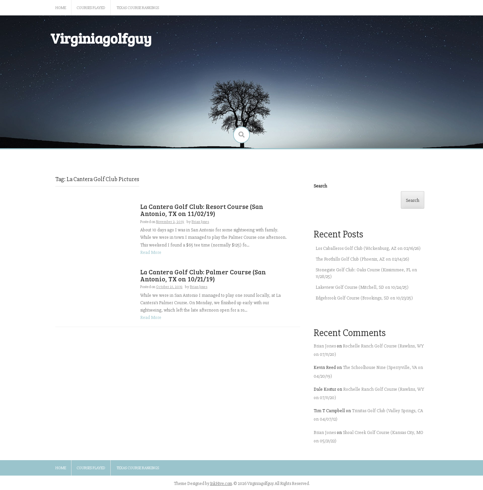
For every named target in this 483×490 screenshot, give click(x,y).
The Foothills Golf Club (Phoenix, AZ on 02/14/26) (362, 259)
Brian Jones (200, 221)
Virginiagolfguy (101, 38)
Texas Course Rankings (138, 7)
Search (320, 186)
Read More (150, 252)
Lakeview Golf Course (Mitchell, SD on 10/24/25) (362, 287)
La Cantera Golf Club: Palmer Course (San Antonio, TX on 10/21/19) (203, 275)
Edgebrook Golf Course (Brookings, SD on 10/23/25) (364, 298)
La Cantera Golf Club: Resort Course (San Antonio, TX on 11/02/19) (201, 210)
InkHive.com (221, 483)
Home (60, 7)
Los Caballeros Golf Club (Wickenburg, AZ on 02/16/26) (368, 248)
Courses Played (90, 7)
